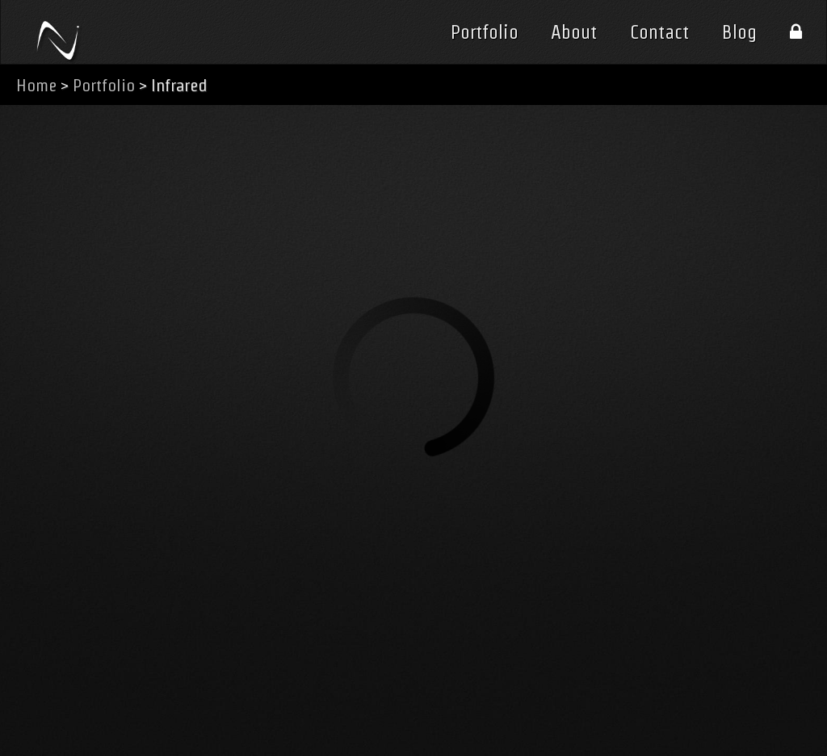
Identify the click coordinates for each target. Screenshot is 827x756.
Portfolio (484, 32)
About (574, 32)
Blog (739, 32)
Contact (659, 32)
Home (36, 85)
